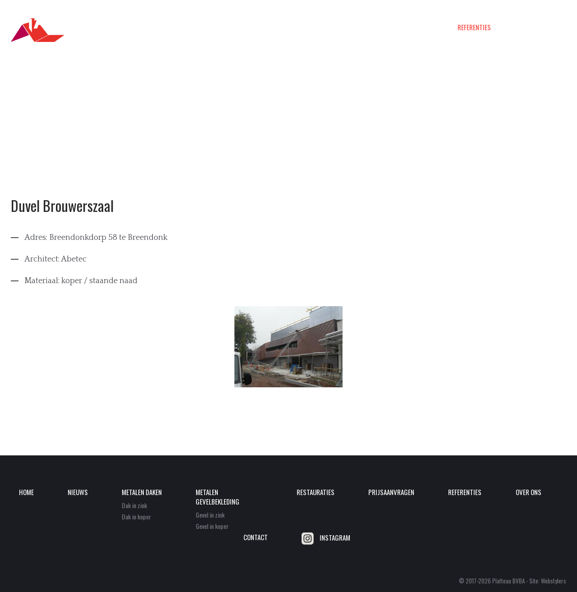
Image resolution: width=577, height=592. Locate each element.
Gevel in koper (212, 526)
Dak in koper (136, 516)
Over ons (516, 27)
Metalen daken (235, 27)
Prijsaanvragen (422, 27)
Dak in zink (134, 505)
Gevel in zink (210, 514)
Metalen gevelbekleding (302, 27)
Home (162, 27)
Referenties (474, 27)
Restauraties (367, 27)
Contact (554, 27)
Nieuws (193, 27)
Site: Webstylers (547, 580)
